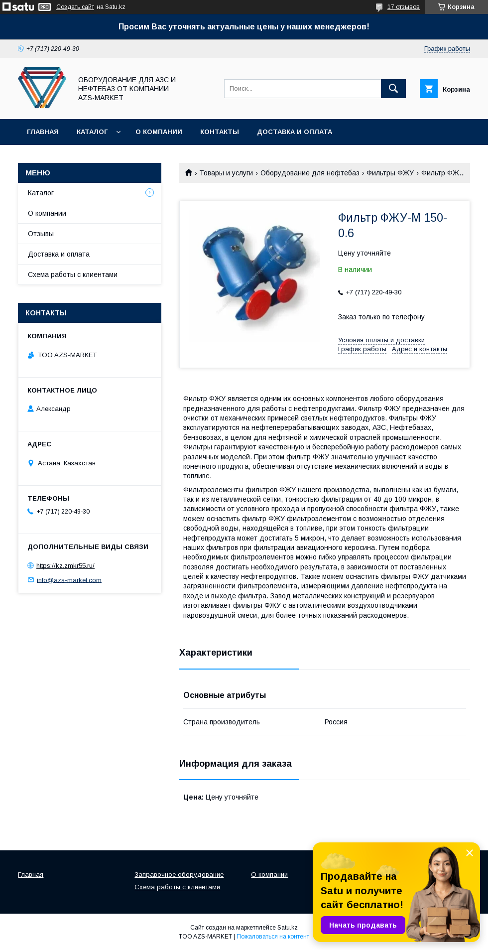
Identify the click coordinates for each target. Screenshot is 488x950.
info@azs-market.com (69, 579)
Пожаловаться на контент (273, 936)
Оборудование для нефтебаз (310, 173)
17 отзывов (403, 6)
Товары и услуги (226, 173)
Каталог (92, 132)
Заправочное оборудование (179, 874)
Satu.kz (287, 927)
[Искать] (393, 88)
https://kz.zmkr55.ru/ (65, 565)
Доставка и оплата (294, 132)
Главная (43, 132)
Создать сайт (75, 6)
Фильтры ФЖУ (390, 173)
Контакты (219, 132)
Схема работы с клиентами (73, 274)
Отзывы (41, 234)
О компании (158, 132)
